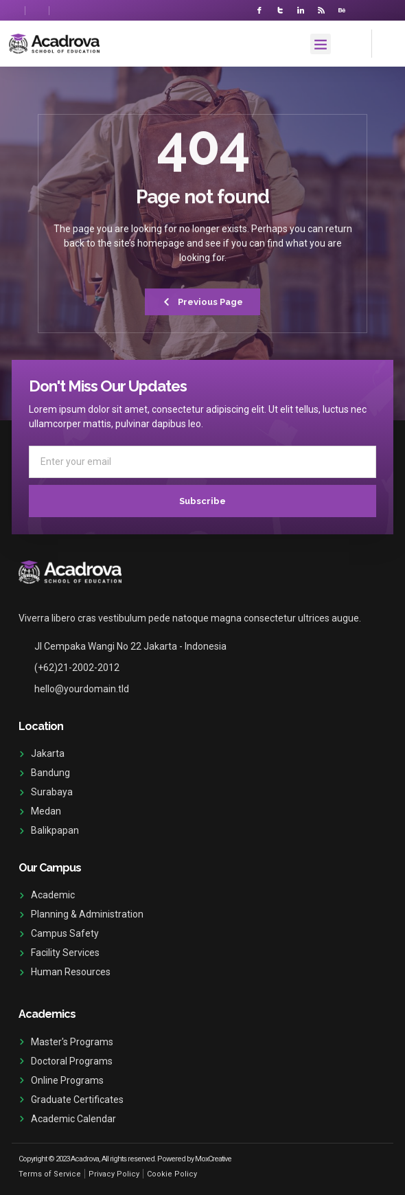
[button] (320, 44)
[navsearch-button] (384, 42)
